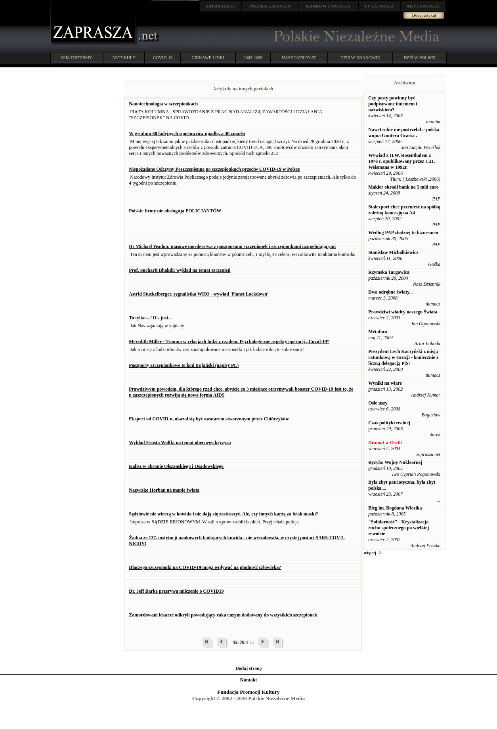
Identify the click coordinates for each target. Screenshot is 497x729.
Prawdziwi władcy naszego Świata (402, 312)
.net (221, 6)
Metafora (377, 331)
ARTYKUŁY (124, 57)
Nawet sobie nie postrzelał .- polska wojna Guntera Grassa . (403, 132)
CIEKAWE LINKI (208, 57)
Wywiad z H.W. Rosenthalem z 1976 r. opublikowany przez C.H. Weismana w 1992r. (401, 161)
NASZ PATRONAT (299, 57)
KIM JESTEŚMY (76, 57)
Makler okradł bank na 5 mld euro (403, 187)
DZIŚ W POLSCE (419, 57)
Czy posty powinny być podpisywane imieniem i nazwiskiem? (392, 104)
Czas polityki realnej (389, 423)
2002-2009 (252, 57)
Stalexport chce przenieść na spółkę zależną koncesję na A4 (404, 210)
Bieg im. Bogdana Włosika (395, 508)
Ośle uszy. (378, 403)
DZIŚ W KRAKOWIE (360, 57)
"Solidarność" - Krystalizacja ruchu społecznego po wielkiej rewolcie (398, 527)
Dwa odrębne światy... (390, 292)
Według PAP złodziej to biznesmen (403, 232)
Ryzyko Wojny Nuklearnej (395, 462)
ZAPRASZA (270, 6)
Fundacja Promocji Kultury (248, 692)
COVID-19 (163, 57)
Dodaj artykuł (424, 15)
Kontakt (248, 680)
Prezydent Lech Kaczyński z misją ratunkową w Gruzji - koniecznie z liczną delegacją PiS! (403, 357)
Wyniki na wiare (385, 383)
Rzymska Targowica (388, 272)
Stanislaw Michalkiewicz (393, 252)
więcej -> (372, 552)
